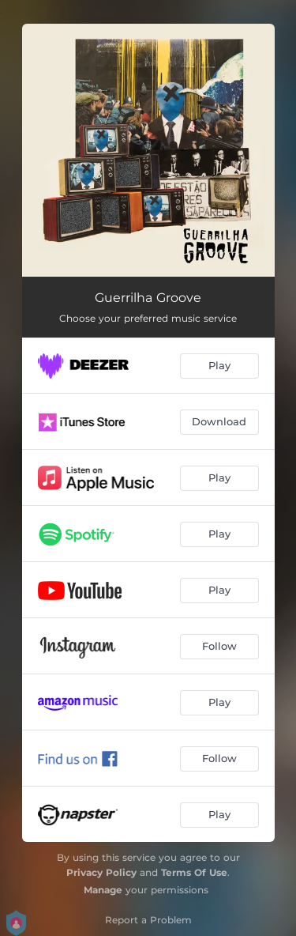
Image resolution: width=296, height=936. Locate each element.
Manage (103, 890)
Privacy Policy (101, 872)
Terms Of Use (194, 872)
